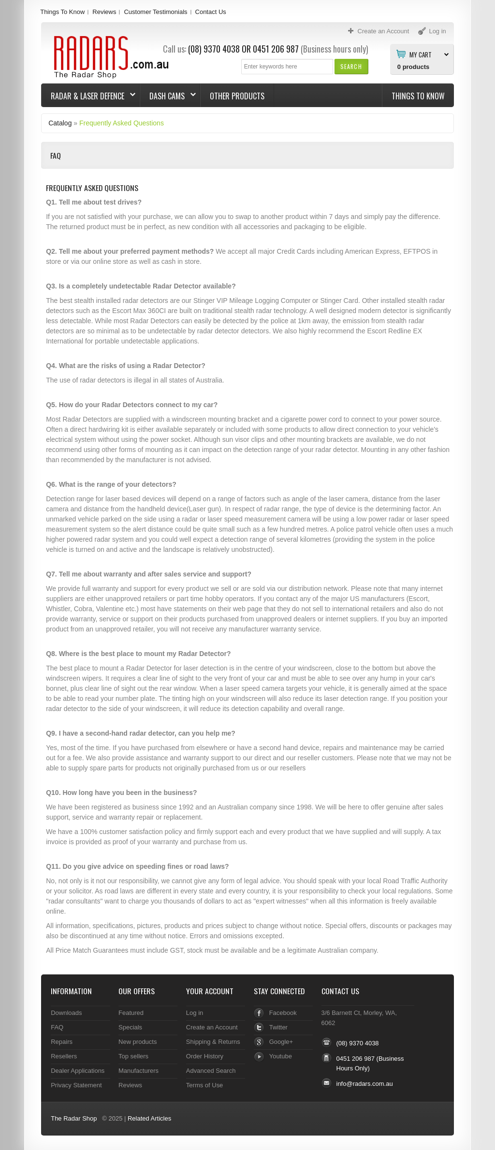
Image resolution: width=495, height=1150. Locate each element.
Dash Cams (168, 96)
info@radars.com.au (364, 1083)
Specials (130, 1027)
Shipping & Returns (213, 1041)
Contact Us (210, 11)
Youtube (280, 1056)
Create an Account (212, 1027)
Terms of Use (204, 1085)
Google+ (281, 1041)
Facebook (283, 1012)
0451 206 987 (276, 48)
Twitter (278, 1027)
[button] (351, 66)
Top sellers (133, 1056)
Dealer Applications (77, 1070)
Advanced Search (211, 1070)
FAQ (57, 1027)
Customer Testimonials (155, 11)
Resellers (64, 1056)
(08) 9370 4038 (214, 48)
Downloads (66, 1012)
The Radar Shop (74, 1118)
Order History (204, 1056)
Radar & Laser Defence (88, 96)
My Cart (420, 54)
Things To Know (62, 11)
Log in (194, 1012)
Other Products (237, 96)
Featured (131, 1012)
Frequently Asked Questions (121, 123)
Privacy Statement (76, 1085)
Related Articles (149, 1118)
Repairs (62, 1041)
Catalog (60, 123)
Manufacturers (138, 1070)
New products (137, 1041)
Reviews (104, 11)
